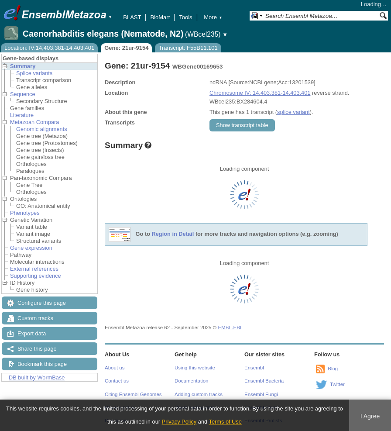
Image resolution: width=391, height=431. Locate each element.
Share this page (37, 348)
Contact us (117, 380)
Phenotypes (25, 213)
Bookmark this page (42, 364)
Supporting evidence (35, 275)
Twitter (337, 384)
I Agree (370, 416)
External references (34, 268)
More (213, 17)
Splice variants (34, 73)
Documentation (191, 380)
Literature (22, 115)
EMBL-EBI (229, 327)
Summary (22, 66)
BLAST (132, 17)
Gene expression (31, 248)
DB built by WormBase (37, 377)
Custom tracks (35, 318)
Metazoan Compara (34, 122)
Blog (333, 368)
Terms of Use (225, 421)
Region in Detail (173, 234)
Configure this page (41, 303)
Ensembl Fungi (261, 394)
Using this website (195, 367)
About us (114, 367)
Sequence (22, 94)
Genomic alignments (41, 129)
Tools (185, 17)
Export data (31, 333)
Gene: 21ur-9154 (126, 48)
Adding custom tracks (199, 394)
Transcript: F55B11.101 (187, 48)
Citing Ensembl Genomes (133, 394)
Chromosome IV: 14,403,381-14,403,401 (259, 93)
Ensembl (254, 367)
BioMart (160, 17)
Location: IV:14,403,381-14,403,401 (49, 48)
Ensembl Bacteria (264, 380)
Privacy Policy (179, 421)
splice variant (293, 112)
